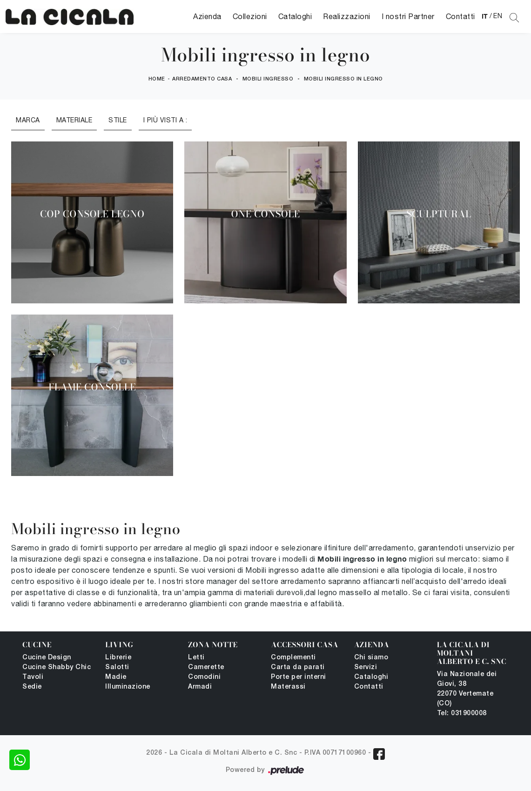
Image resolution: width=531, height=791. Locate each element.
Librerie (118, 658)
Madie (116, 677)
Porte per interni (298, 677)
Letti (196, 658)
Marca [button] (28, 120)
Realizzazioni (346, 16)
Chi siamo (371, 658)
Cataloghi (295, 16)
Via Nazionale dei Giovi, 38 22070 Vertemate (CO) (467, 689)
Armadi (200, 687)
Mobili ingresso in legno (343, 79)
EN (497, 16)
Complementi (293, 658)
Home (156, 79)
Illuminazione (127, 687)
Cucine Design (46, 658)
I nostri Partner (408, 16)
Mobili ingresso (268, 79)
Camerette (206, 667)
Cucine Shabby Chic (56, 667)
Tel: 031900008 (462, 714)
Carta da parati (298, 667)
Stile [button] (117, 120)
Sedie (32, 687)
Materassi (288, 687)
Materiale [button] (74, 120)
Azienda (207, 16)
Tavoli (32, 677)
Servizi (365, 667)
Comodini (204, 677)
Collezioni (250, 16)
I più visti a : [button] (165, 120)
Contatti (460, 16)
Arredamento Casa (202, 79)
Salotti (117, 667)
